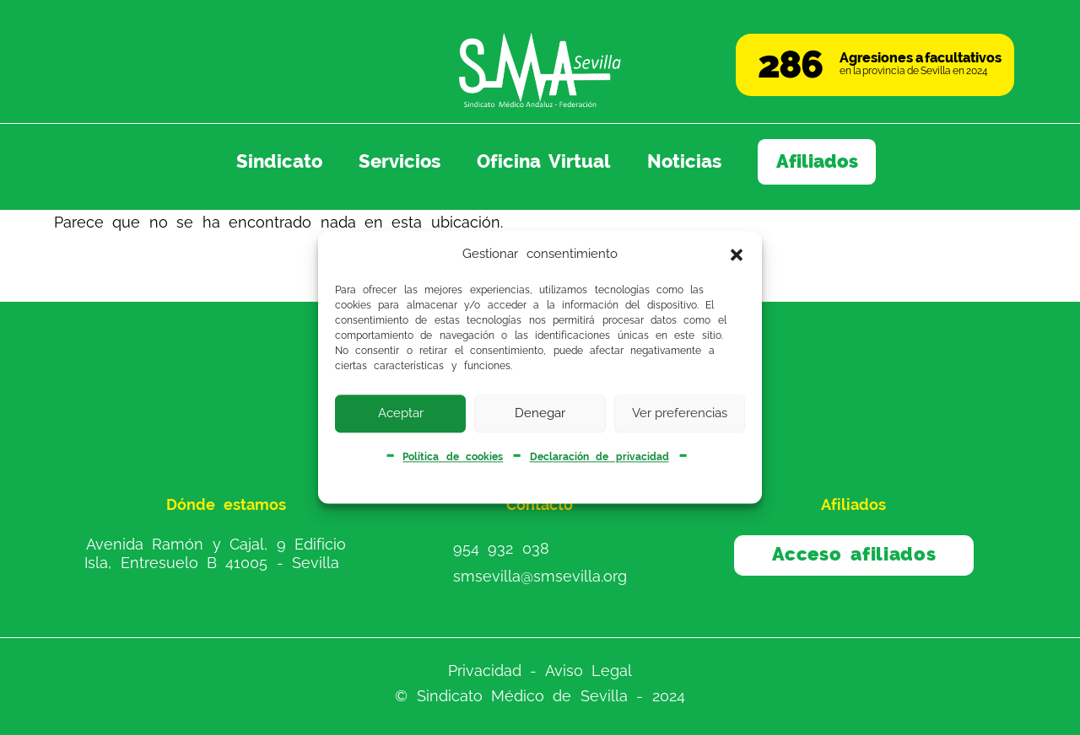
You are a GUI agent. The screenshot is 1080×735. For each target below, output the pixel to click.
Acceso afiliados (854, 554)
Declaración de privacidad (599, 457)
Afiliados (817, 161)
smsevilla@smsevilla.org (540, 576)
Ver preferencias (679, 413)
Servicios (399, 161)
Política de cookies (452, 457)
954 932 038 (501, 548)
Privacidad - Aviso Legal (540, 670)
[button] (736, 254)
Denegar (540, 413)
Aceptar (401, 413)
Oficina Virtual (543, 161)
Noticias (684, 161)
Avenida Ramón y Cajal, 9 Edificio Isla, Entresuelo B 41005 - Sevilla (215, 553)
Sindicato (279, 161)
